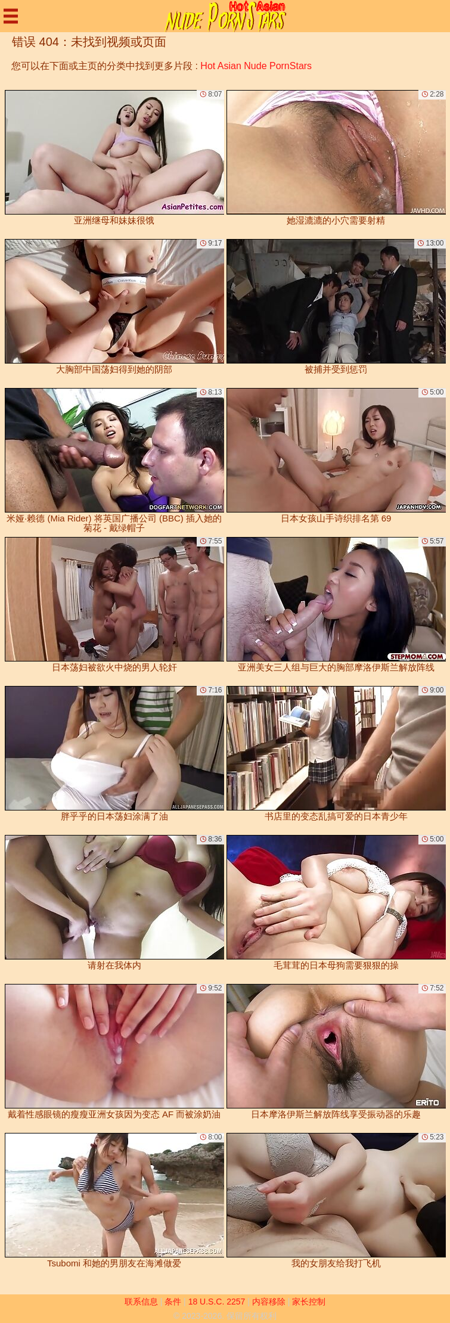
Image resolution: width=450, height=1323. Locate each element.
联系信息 (141, 1301)
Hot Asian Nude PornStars (256, 66)
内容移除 (268, 1301)
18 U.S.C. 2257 (217, 1301)
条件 (173, 1301)
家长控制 (308, 1301)
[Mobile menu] (10, 16)
